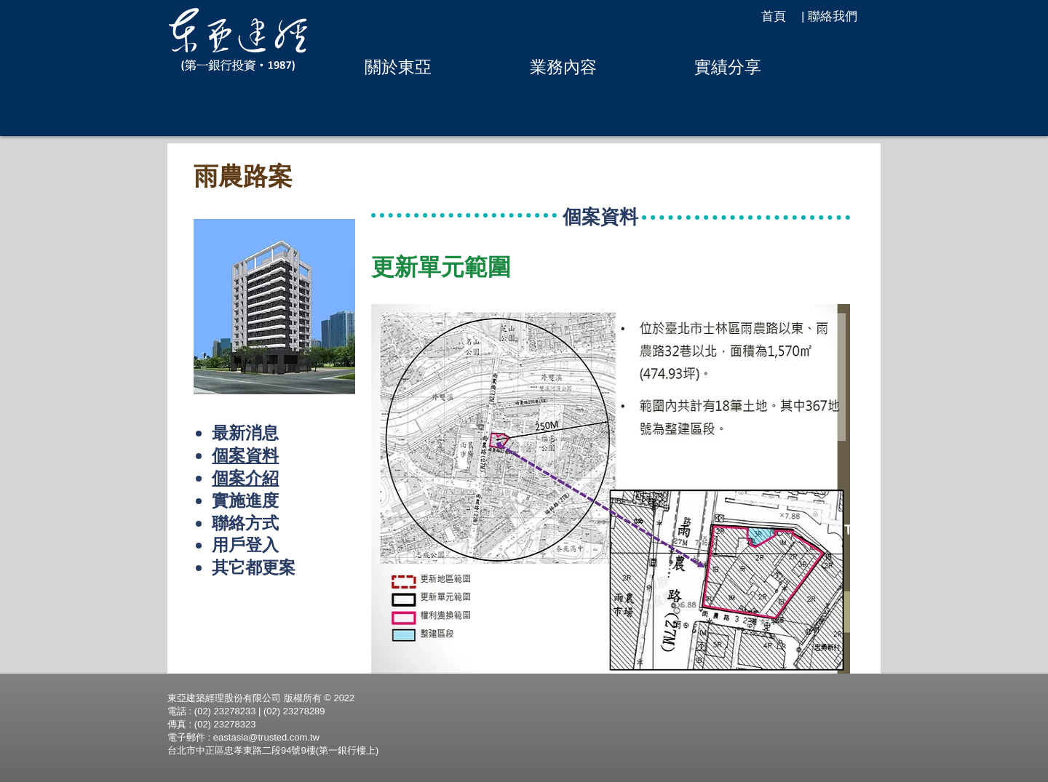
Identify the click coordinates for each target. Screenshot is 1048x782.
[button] (397, 67)
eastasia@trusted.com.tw (266, 737)
